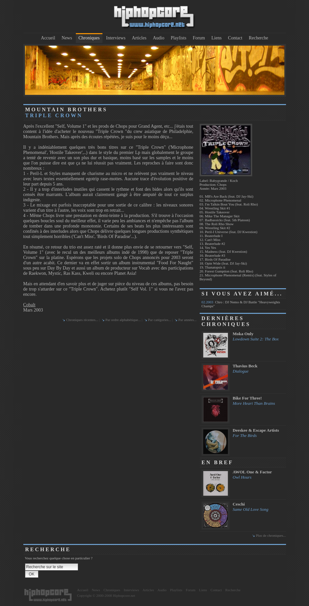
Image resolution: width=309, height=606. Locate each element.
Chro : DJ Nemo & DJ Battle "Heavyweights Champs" (241, 304)
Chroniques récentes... (82, 320)
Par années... (187, 320)
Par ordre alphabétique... (123, 320)
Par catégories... (159, 320)
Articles (139, 37)
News (67, 37)
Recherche (258, 37)
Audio (158, 37)
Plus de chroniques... (271, 535)
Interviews (115, 37)
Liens (216, 37)
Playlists (178, 37)
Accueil (48, 37)
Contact (235, 37)
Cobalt (29, 304)
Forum (199, 37)
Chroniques (89, 37)
